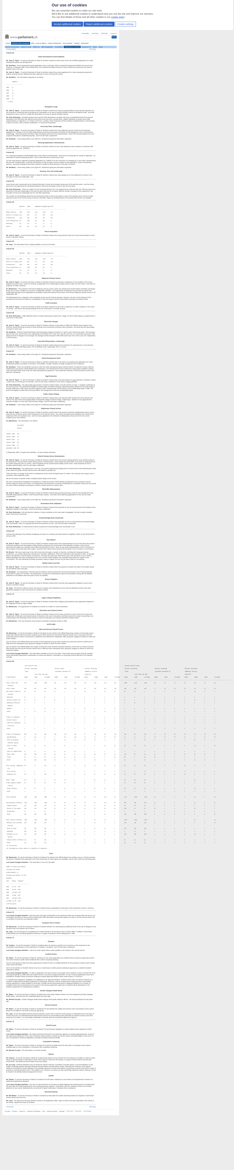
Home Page (92, 49)
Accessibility (85, 33)
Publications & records (72, 47)
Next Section (10, 1161)
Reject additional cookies (99, 24)
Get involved (67, 43)
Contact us (113, 33)
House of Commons (12, 47)
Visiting (76, 43)
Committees (59, 47)
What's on (36, 47)
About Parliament (54, 43)
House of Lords (26, 47)
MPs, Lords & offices (38, 43)
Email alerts (95, 33)
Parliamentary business (20, 43)
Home (8, 43)
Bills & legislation (47, 47)
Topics (101, 47)
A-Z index (7, 1166)
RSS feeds (104, 33)
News (95, 47)
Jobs (43, 1166)
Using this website (52, 1166)
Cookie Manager (87, 1165)
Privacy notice (69, 1165)
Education (85, 43)
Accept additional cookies (67, 24)
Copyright (62, 1166)
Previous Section (11, 49)
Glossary (14, 1166)
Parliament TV (86, 47)
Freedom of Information (33, 1166)
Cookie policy (78, 1165)
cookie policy (118, 17)
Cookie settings (125, 24)
